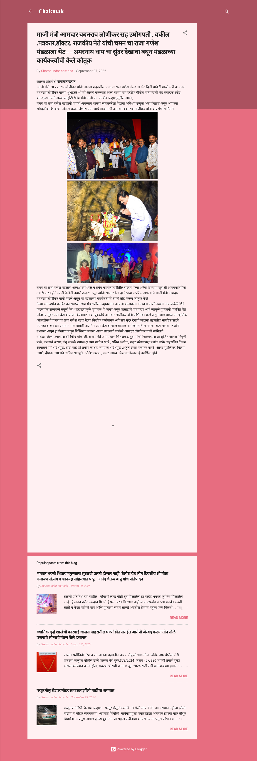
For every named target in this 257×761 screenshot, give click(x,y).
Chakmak (51, 11)
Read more (179, 618)
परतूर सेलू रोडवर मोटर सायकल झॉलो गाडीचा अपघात (75, 690)
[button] (185, 33)
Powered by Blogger (129, 749)
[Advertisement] (215, 91)
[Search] (227, 12)
